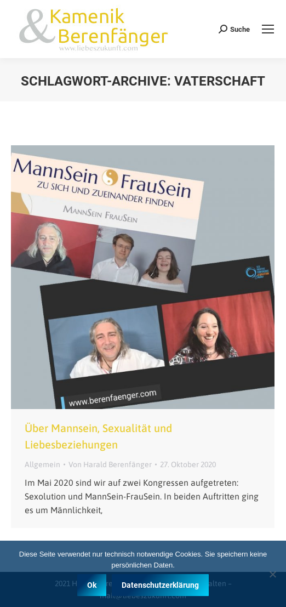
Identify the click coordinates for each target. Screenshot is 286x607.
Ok (91, 585)
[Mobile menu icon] (268, 29)
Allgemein (42, 464)
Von (110, 464)
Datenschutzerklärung (160, 585)
